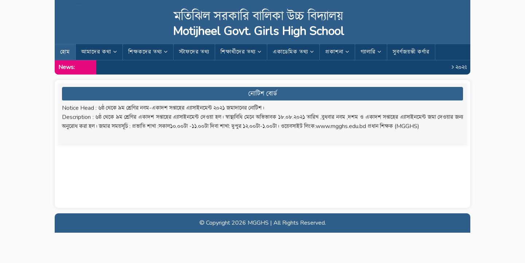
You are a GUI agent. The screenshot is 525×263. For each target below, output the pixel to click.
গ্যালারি (371, 52)
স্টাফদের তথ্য (194, 52)
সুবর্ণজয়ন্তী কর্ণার (411, 52)
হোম (65, 52)
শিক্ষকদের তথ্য (148, 52)
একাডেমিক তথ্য (293, 52)
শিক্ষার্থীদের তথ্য (241, 52)
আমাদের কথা (99, 52)
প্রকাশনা (337, 52)
